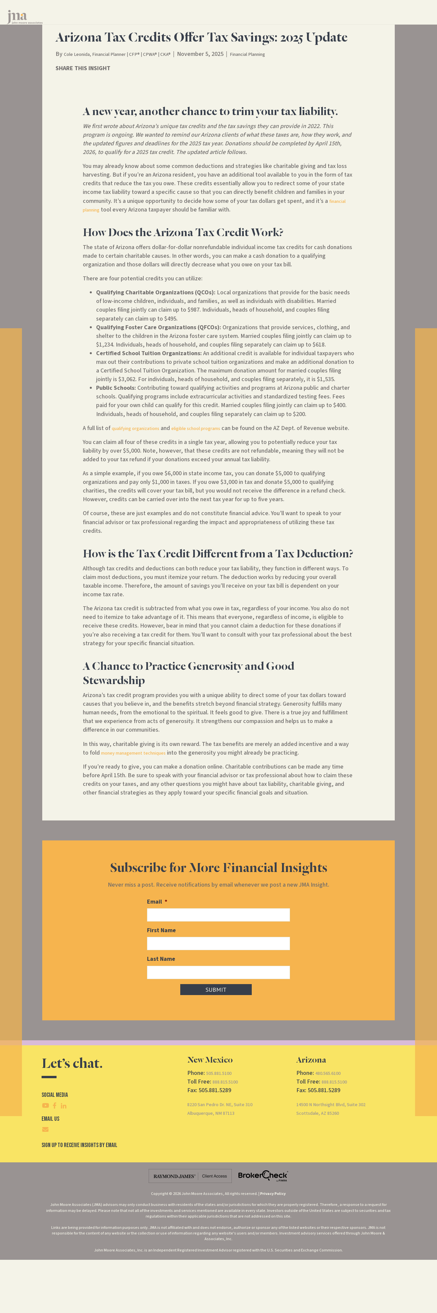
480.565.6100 (331, 1126)
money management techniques (142, 808)
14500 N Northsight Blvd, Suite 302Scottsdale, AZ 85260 (340, 1161)
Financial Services (208, 23)
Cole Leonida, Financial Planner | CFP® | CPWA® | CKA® (131, 101)
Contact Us (316, 23)
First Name (161, 985)
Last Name (161, 1013)
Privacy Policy (273, 1247)
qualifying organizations (142, 475)
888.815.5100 (229, 1135)
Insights (284, 23)
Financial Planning (280, 101)
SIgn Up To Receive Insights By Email (79, 1198)
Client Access (377, 23)
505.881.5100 (222, 1126)
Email (157, 957)
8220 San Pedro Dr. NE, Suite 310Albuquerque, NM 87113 (229, 1161)
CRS (348, 23)
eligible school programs (215, 475)
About (251, 23)
